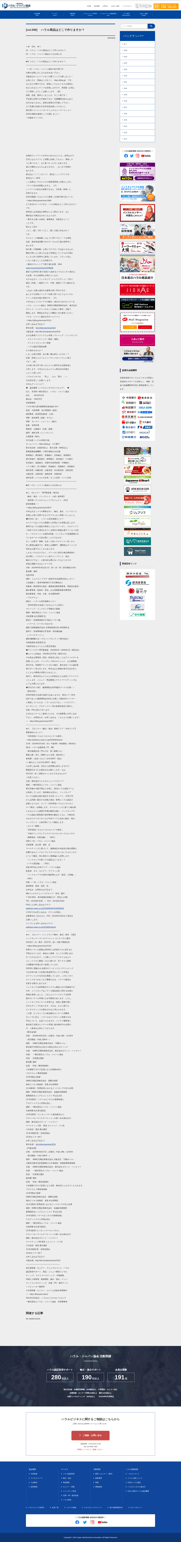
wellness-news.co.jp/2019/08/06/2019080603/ (45, 908)
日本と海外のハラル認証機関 (138, 1491)
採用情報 (34, 1487)
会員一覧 (55, 1507)
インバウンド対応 (69, 1491)
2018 (125, 101)
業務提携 (98, 1487)
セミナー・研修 (69, 1487)
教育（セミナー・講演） (104, 1474)
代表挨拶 (34, 1474)
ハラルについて (133, 1474)
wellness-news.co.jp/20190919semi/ (41, 927)
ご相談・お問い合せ (92, 1435)
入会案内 (34, 1482)
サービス (55, 14)
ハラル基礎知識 (132, 1469)
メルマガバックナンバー (93, 1507)
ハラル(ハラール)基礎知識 (108, 14)
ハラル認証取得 (69, 1474)
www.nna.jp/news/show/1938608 (39, 268)
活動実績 (72, 14)
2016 (125, 113)
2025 (125, 57)
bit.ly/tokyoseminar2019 (46, 328)
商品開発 (66, 1482)
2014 (125, 126)
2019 (125, 95)
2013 (125, 132)
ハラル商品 (126, 14)
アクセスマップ (36, 1478)
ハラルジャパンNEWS (90, 14)
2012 (125, 139)
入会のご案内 (115, 6)
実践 (97, 1482)
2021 (125, 82)
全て (125, 44)
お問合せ (105, 6)
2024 (125, 63)
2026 (125, 50)
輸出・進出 (67, 1478)
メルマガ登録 (130, 327)
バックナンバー (145, 327)
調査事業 (98, 1478)
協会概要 (97, 6)
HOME (89, 6)
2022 (125, 76)
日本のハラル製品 (134, 1482)
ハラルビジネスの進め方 (137, 1487)
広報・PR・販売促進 (70, 1495)
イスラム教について (135, 1478)
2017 (125, 107)
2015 (125, 120)
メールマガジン (127, 6)
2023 (125, 69)
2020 (125, 88)
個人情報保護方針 (116, 1507)
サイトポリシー (136, 1507)
